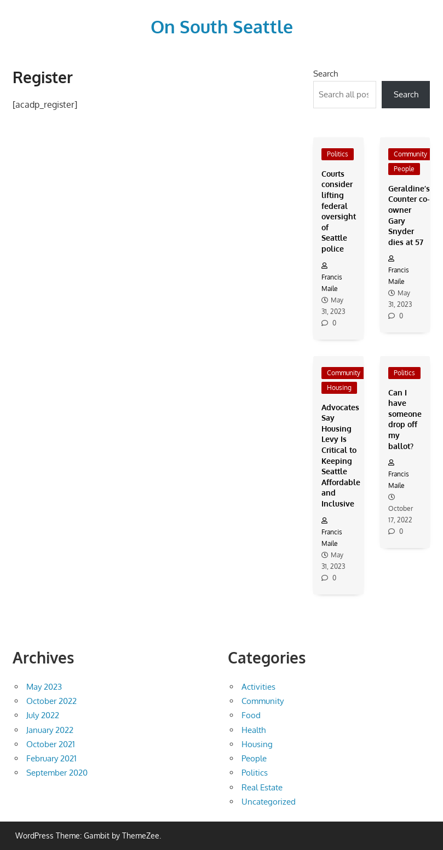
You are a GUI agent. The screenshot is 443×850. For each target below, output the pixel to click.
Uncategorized (268, 801)
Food (251, 715)
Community (410, 154)
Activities (258, 687)
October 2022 (51, 701)
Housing (339, 387)
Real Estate (262, 787)
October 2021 (50, 744)
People (404, 169)
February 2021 (51, 758)
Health (253, 730)
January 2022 (49, 730)
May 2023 (44, 687)
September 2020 (57, 772)
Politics (337, 154)
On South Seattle (222, 26)
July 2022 (42, 715)
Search (325, 73)
